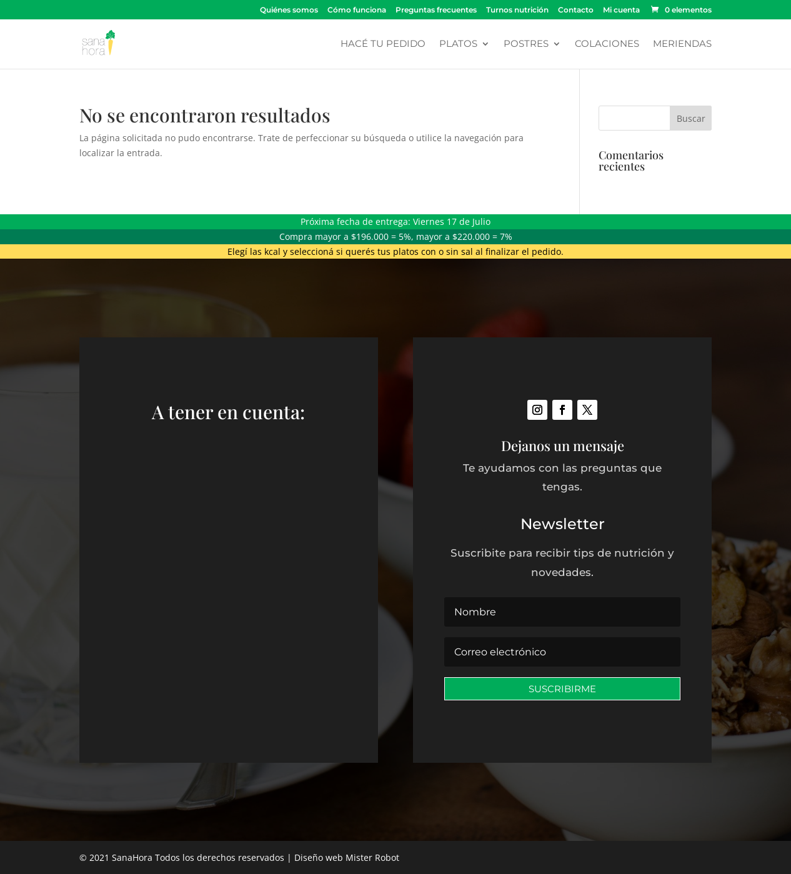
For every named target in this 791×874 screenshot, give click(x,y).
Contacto (576, 10)
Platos (458, 44)
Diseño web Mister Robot (346, 857)
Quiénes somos (289, 10)
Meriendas (682, 44)
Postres (526, 44)
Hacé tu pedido (383, 44)
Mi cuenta (621, 10)
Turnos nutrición (517, 10)
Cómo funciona (356, 10)
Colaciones (607, 44)
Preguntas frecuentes (436, 10)
